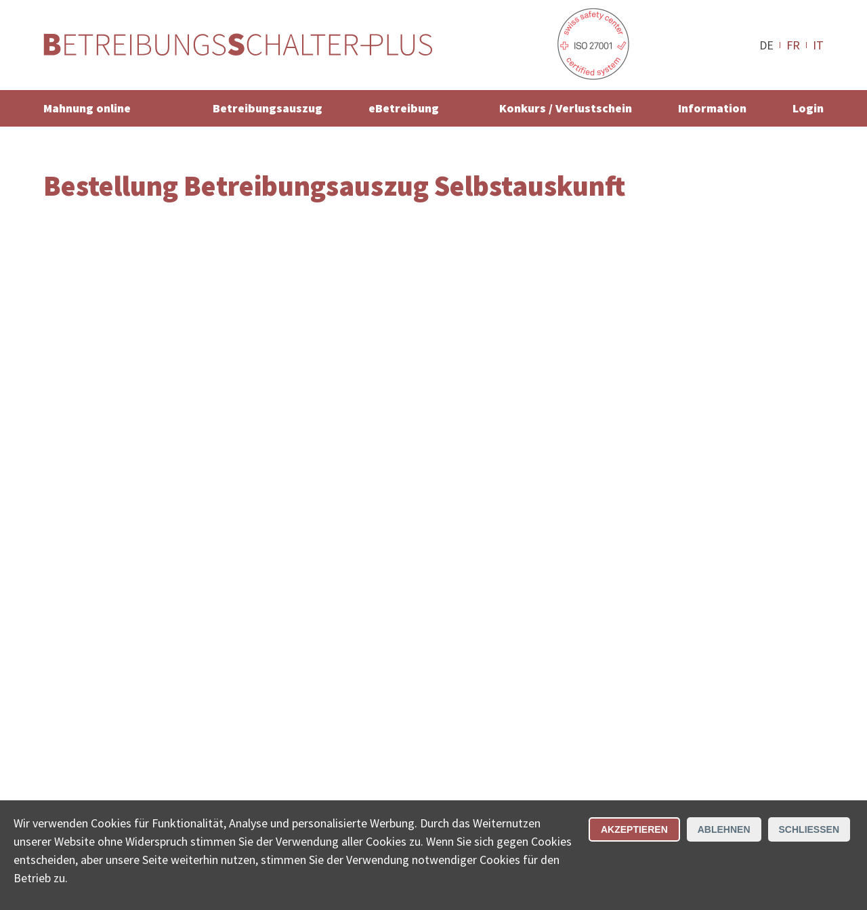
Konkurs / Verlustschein (565, 108)
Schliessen (809, 829)
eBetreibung (403, 108)
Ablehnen (724, 829)
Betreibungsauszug (267, 108)
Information (712, 108)
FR (793, 44)
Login (808, 108)
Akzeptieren (634, 829)
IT (818, 44)
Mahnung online (87, 108)
